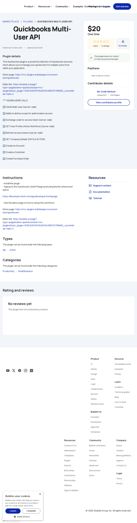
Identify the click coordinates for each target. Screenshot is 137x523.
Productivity (8, 271)
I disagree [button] (31, 511)
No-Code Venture (106, 91)
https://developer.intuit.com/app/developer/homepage (30, 196)
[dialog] (23, 505)
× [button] (40, 494)
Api (4, 249)
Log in (106, 6)
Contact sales (92, 6)
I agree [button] (13, 511)
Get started (122, 6)
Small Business (25, 271)
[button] (22, 516)
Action (13, 249)
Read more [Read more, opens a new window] (28, 506)
